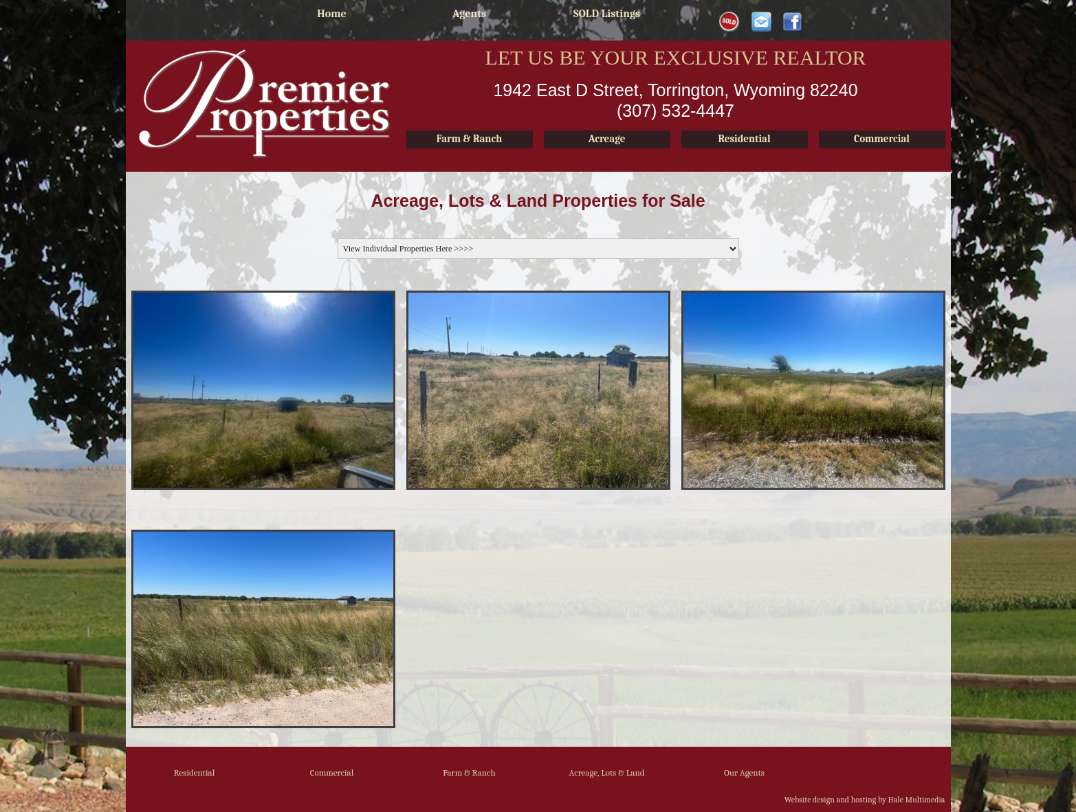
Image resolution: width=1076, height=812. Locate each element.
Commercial (332, 772)
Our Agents (744, 772)
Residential (194, 772)
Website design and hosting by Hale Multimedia (864, 799)
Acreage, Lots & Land (606, 772)
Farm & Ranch (469, 772)
